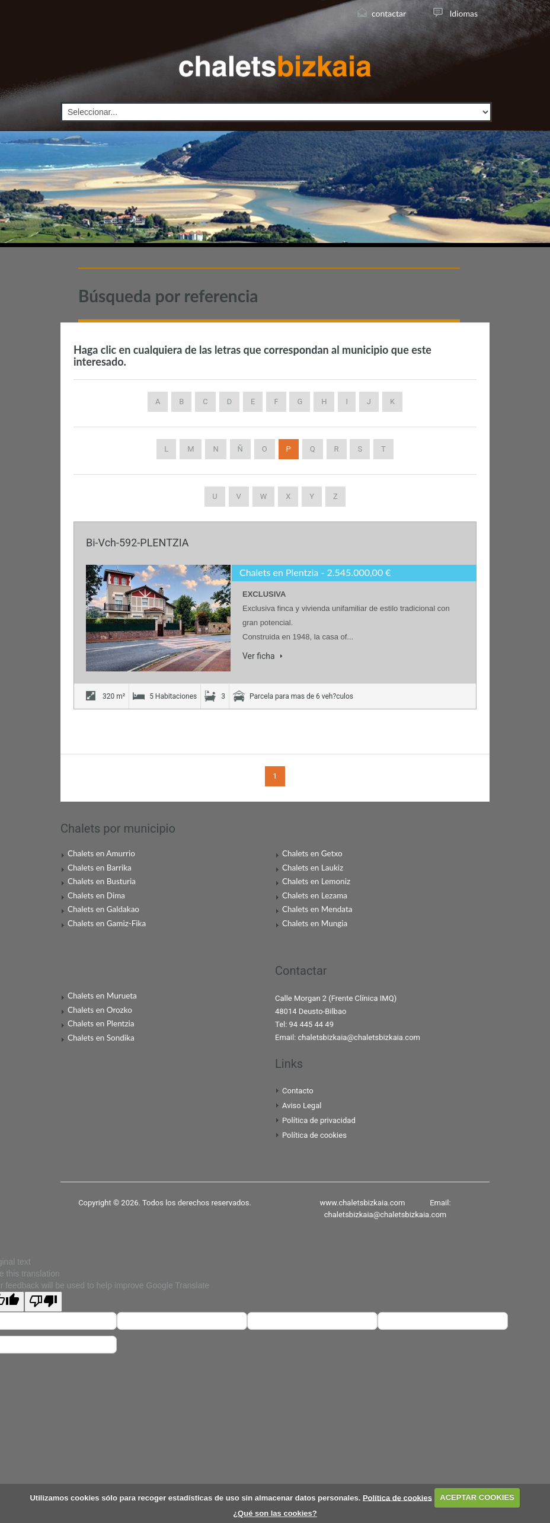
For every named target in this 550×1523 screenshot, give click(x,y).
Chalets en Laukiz (312, 867)
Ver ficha (262, 656)
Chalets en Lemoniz (316, 881)
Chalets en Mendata (317, 909)
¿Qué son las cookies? (275, 1513)
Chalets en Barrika (100, 867)
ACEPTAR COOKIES (477, 1497)
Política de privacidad (319, 1120)
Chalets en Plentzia (278, 572)
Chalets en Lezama (314, 895)
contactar (389, 13)
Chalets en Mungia (314, 923)
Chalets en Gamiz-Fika (107, 923)
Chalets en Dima (96, 895)
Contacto (298, 1090)
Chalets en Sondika (101, 1037)
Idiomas (464, 13)
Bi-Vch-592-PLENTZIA (137, 542)
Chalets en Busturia (102, 881)
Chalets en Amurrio (101, 853)
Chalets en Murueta (102, 995)
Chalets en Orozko (100, 1010)
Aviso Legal (301, 1105)
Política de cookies (314, 1135)
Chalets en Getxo (312, 853)
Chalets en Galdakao (103, 909)
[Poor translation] (43, 1301)
